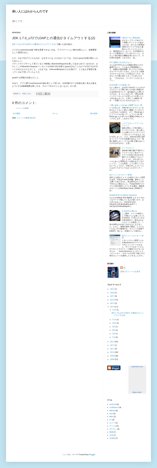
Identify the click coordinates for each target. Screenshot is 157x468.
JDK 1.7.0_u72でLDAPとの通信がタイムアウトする (34, 44)
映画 (111, 432)
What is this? (137, 392)
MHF (111, 417)
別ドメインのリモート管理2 (120, 175)
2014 (112, 307)
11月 (114, 320)
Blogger (92, 454)
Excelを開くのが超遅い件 (119, 85)
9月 (113, 327)
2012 (112, 345)
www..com (137, 367)
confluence (114, 407)
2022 (112, 289)
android (112, 404)
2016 (112, 300)
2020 (112, 293)
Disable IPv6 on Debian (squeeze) (123, 195)
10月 (114, 323)
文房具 (112, 438)
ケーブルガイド (128, 148)
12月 (114, 310)
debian (112, 411)
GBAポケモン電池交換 (131, 38)
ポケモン (113, 429)
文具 (111, 435)
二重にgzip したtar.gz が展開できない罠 (125, 105)
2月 (113, 334)
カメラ (112, 423)
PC (110, 420)
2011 (112, 349)
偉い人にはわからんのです (30, 11)
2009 (112, 356)
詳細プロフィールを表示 (130, 271)
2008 (112, 359)
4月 (113, 330)
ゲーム (112, 426)
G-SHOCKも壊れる (129, 211)
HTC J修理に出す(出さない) (120, 62)
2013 (112, 342)
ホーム (55, 113)
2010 (112, 352)
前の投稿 (93, 113)
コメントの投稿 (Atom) (26, 118)
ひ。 (125, 268)
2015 (112, 303)
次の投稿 (16, 113)
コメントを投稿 (22, 108)
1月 (113, 337)
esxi (111, 414)
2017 (112, 296)
